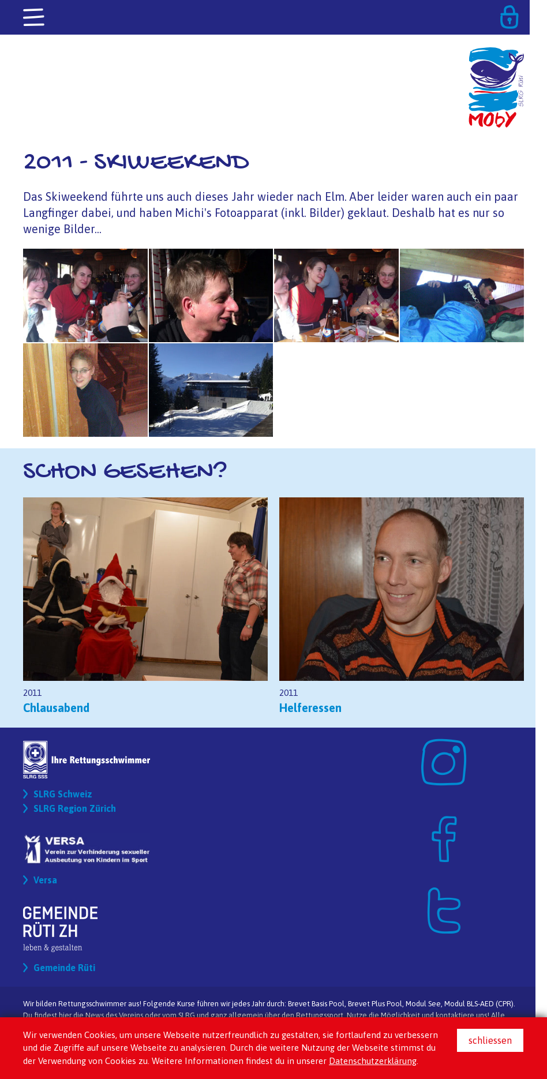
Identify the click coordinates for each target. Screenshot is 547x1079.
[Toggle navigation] (34, 18)
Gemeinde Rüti (64, 967)
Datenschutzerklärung (373, 1061)
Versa (45, 880)
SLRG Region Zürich (74, 808)
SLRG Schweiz (62, 794)
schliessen (490, 1040)
